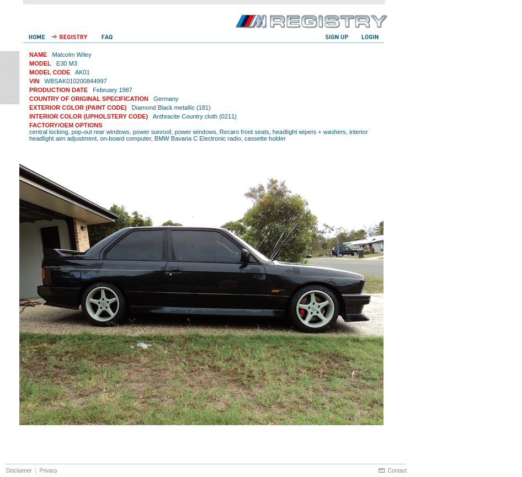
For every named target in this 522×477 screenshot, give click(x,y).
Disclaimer (19, 471)
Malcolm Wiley (72, 54)
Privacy (48, 471)
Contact (397, 471)
